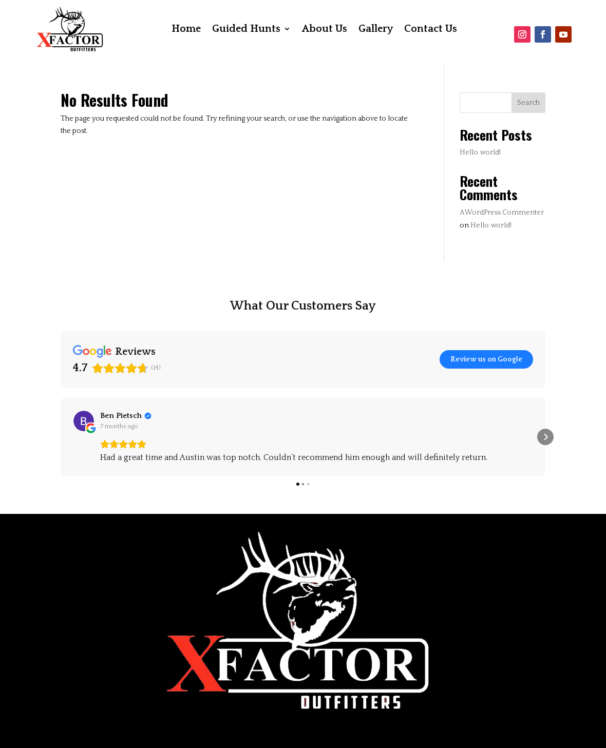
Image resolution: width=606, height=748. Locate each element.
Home (186, 29)
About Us (324, 29)
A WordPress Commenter (502, 212)
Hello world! (480, 152)
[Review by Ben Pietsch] (126, 415)
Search (528, 103)
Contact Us (430, 29)
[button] (60, 437)
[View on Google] (83, 421)
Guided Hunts (246, 29)
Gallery (375, 29)
